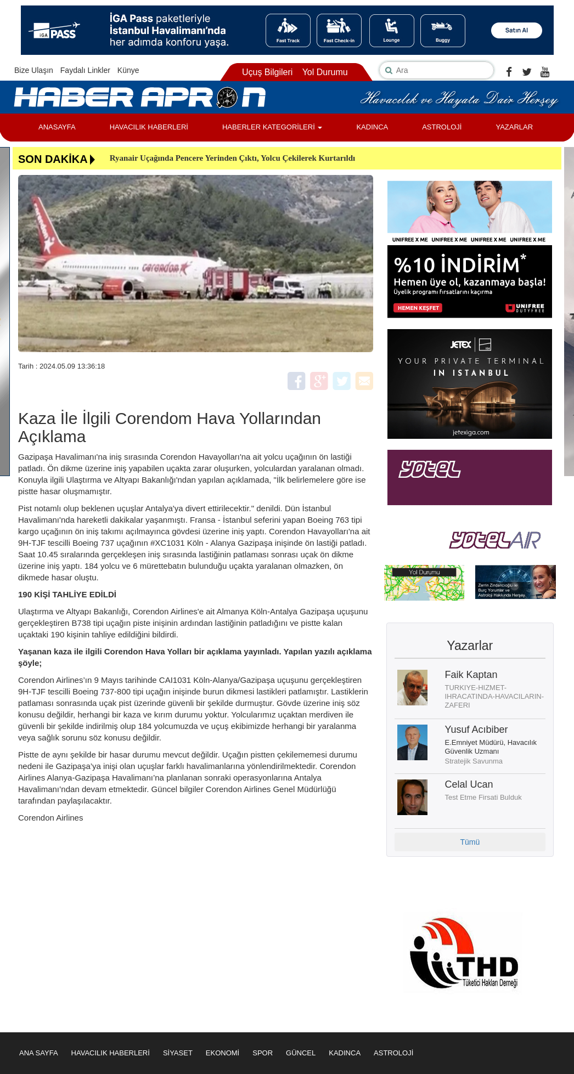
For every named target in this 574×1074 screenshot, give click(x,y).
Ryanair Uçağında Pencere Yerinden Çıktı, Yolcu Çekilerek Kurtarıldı (233, 158)
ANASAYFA (57, 127)
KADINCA (372, 127)
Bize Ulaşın (33, 70)
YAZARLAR (514, 127)
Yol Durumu (325, 72)
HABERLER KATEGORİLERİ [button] (272, 127)
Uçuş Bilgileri (267, 72)
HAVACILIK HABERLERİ (149, 127)
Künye (128, 70)
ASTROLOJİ (442, 127)
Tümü (470, 842)
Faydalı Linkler (85, 70)
